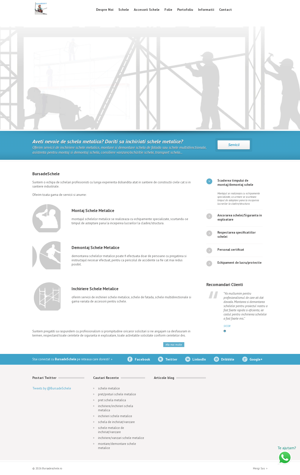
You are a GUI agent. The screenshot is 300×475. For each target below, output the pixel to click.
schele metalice (109, 388)
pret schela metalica (112, 400)
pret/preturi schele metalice (117, 394)
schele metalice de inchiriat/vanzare (111, 430)
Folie (168, 9)
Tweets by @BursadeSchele (51, 388)
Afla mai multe (173, 344)
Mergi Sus (259, 468)
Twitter (171, 359)
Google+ (256, 359)
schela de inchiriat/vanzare (116, 422)
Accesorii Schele (147, 9)
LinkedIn (199, 359)
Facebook (142, 359)
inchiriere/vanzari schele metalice (121, 438)
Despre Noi (104, 9)
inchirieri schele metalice (115, 416)
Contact (225, 9)
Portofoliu (185, 9)
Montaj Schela (233, 86)
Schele (123, 9)
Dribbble (227, 359)
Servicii (233, 144)
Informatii (206, 9)
